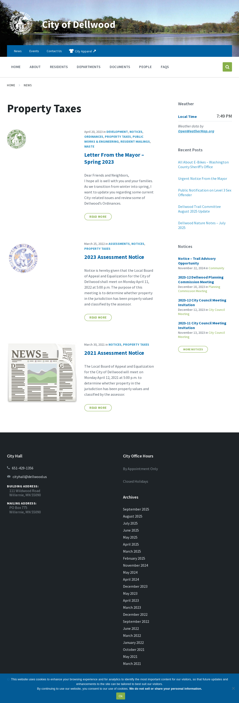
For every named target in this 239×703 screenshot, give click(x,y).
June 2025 (131, 530)
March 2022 (132, 635)
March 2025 (132, 551)
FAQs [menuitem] (165, 67)
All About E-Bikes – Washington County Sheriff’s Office (203, 164)
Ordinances (93, 136)
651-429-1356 (22, 468)
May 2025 (130, 537)
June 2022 (131, 628)
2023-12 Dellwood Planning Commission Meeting (201, 279)
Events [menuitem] (34, 51)
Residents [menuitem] (59, 67)
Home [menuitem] (16, 67)
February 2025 (134, 558)
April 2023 (131, 600)
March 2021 (132, 663)
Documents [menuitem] (120, 67)
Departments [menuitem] (88, 67)
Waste (89, 146)
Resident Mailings (135, 141)
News (28, 85)
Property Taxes (118, 136)
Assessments (119, 244)
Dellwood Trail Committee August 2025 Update (199, 209)
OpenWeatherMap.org (196, 131)
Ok (121, 696)
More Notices (193, 349)
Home (11, 85)
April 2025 (131, 544)
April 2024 (131, 579)
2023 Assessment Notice (114, 257)
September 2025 (136, 509)
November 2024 (135, 565)
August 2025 (132, 516)
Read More (98, 217)
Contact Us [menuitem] (54, 51)
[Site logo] (21, 36)
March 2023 (132, 607)
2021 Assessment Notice (114, 352)
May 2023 (130, 593)
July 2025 (130, 523)
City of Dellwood (83, 24)
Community (216, 268)
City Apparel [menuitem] (83, 51)
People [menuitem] (145, 67)
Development (117, 132)
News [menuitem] (18, 51)
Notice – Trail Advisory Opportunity (197, 260)
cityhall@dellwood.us (30, 476)
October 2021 (133, 649)
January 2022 (133, 642)
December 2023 (135, 586)
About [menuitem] (35, 67)
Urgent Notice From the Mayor (202, 178)
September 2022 (136, 621)
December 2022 (135, 614)
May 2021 (130, 656)
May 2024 (130, 572)
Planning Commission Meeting (199, 289)
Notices (136, 132)
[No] (233, 688)
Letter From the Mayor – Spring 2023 (114, 158)
